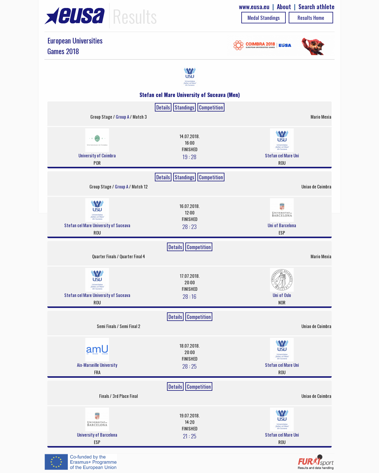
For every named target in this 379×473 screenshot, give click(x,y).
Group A (123, 116)
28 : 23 (189, 226)
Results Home (311, 17)
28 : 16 (189, 296)
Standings (184, 107)
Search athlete (316, 6)
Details (163, 107)
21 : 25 (189, 436)
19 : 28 (189, 156)
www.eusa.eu (254, 6)
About (284, 6)
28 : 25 (189, 366)
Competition (211, 107)
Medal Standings (264, 17)
